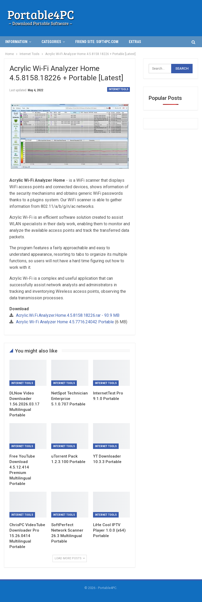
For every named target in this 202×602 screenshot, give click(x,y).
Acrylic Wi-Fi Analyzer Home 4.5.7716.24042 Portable (65, 321)
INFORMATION (16, 42)
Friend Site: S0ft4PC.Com (96, 42)
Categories (51, 42)
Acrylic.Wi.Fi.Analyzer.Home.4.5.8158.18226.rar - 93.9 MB (67, 315)
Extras (135, 42)
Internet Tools (118, 89)
